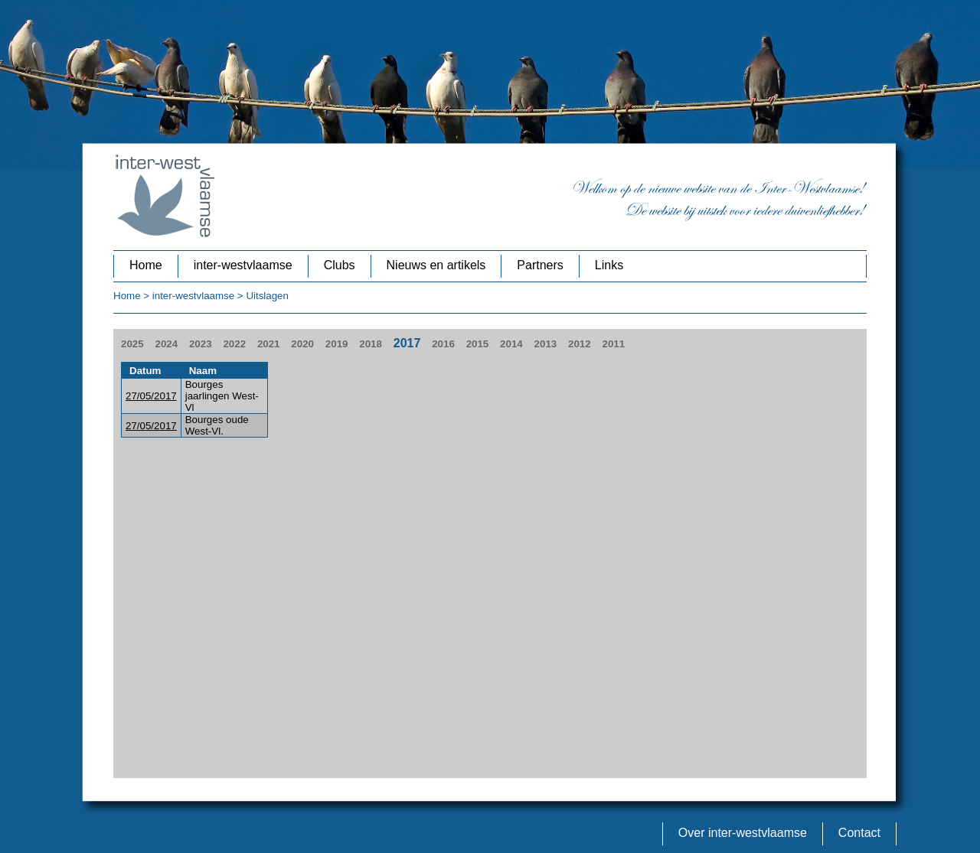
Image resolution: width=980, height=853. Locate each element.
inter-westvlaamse (243, 265)
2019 (336, 344)
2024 (166, 344)
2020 (302, 344)
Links (609, 265)
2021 (268, 344)
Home (145, 265)
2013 (545, 344)
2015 (477, 344)
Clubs (339, 265)
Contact (859, 832)
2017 (407, 343)
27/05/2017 (151, 396)
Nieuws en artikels (436, 265)
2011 (614, 344)
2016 (443, 344)
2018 (370, 344)
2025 (132, 344)
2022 (234, 344)
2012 (579, 344)
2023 (200, 344)
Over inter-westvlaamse (742, 832)
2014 (511, 344)
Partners (540, 265)
